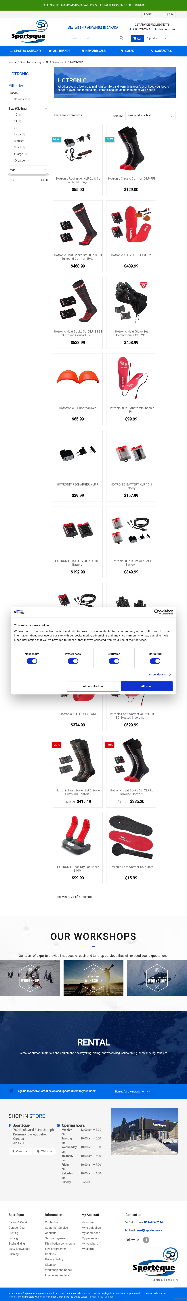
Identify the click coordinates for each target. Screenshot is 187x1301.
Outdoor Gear (17, 1227)
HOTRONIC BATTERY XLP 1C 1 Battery (131, 486)
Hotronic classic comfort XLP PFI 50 (131, 180)
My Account (90, 1215)
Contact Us (163, 51)
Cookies (50, 1254)
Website (46, 1151)
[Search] (96, 38)
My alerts (88, 1249)
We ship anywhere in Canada (96, 27)
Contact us (52, 1222)
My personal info (92, 1238)
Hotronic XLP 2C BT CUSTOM (131, 255)
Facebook (146, 1240)
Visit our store (166, 29)
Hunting (13, 1233)
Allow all (146, 686)
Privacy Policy (54, 1259)
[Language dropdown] (150, 14)
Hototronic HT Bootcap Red (78, 408)
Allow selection (93, 686)
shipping (44, 1296)
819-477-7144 (141, 29)
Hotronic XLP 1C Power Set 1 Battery (132, 562)
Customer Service (56, 1227)
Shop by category (27, 51)
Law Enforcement (56, 1249)
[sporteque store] (144, 1131)
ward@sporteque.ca (149, 1230)
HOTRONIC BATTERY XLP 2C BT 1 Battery (78, 562)
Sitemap (50, 1264)
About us (50, 1233)
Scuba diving (17, 1243)
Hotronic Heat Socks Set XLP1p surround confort (131, 792)
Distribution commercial (60, 1243)
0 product (157, 38)
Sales (129, 51)
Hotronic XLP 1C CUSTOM (78, 714)
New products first (150, 116)
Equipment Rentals (57, 1275)
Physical (13, 1296)
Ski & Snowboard (19, 1249)
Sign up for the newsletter (132, 1091)
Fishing (13, 1238)
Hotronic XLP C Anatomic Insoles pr (131, 409)
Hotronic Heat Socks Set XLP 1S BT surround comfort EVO (78, 256)
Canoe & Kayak (18, 1222)
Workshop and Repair (58, 1270)
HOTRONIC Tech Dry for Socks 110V (78, 868)
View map (22, 1151)
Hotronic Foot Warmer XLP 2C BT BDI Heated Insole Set (131, 715)
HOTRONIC (19, 74)
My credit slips (91, 1227)
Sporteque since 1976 (165, 1280)
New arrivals (95, 51)
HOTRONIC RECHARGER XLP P (77, 484)
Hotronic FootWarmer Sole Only (131, 867)
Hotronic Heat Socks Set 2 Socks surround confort (78, 792)
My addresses (91, 1233)
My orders (88, 1222)
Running (14, 1254)
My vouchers (90, 1243)
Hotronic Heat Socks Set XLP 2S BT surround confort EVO (78, 333)
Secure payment (55, 1238)
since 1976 (87, 1293)
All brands (61, 51)
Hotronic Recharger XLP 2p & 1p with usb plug (78, 180)
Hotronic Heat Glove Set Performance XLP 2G (131, 333)
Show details (157, 674)
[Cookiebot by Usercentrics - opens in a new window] (157, 612)
